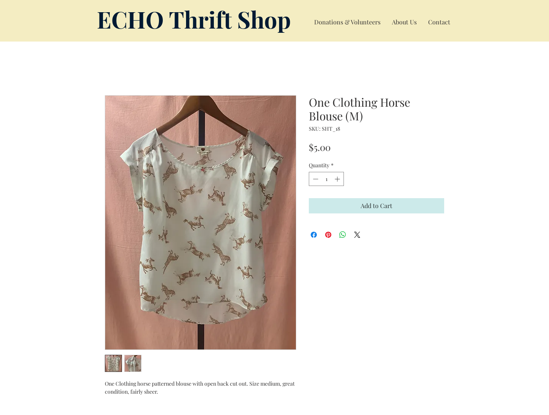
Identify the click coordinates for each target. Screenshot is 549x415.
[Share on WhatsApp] (342, 234)
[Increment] (338, 179)
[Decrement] (314, 179)
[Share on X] (357, 234)
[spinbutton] (326, 179)
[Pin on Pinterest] (328, 234)
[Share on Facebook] (313, 234)
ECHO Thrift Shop (194, 19)
